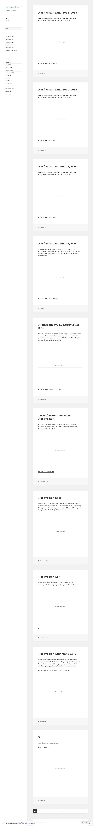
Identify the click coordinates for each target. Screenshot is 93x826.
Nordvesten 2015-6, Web (62, 670)
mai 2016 (7, 78)
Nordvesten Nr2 (9, 47)
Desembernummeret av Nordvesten (54, 417)
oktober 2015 (8, 91)
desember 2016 (9, 70)
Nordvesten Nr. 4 (9, 42)
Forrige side (35, 811)
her (56, 63)
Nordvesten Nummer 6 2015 (57, 654)
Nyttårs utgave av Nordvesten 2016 (58, 326)
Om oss (7, 20)
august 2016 (8, 75)
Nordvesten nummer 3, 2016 (57, 166)
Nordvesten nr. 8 (49, 497)
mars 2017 (8, 64)
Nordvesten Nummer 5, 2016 (57, 12)
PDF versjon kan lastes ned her (47, 140)
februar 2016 (8, 83)
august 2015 (8, 94)
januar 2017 (8, 67)
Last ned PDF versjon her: (46, 471)
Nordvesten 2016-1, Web (53, 389)
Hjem (6, 18)
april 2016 (8, 80)
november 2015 (9, 88)
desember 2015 (9, 86)
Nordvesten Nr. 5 (9, 39)
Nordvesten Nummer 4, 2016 (57, 89)
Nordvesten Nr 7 (49, 577)
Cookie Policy (32, 823)
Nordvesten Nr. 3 (9, 45)
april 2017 (8, 62)
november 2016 (9, 72)
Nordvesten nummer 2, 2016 (57, 243)
